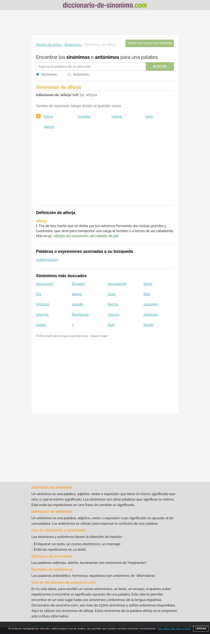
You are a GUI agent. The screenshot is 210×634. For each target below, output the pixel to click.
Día (38, 294)
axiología (151, 304)
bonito (149, 325)
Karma (113, 304)
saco (149, 116)
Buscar (160, 66)
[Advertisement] (105, 22)
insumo (114, 314)
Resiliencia (80, 314)
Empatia (78, 284)
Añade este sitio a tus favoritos (150, 43)
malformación (47, 260)
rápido (41, 325)
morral (117, 116)
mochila (84, 116)
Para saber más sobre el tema (174, 628)
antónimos (107, 57)
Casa (112, 294)
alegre (77, 294)
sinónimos (78, 57)
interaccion (44, 284)
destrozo (150, 314)
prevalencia (117, 284)
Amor (148, 284)
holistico (42, 304)
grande (77, 304)
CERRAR (200, 628)
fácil (111, 325)
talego (49, 127)
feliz (147, 294)
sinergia (42, 314)
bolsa (48, 116)
